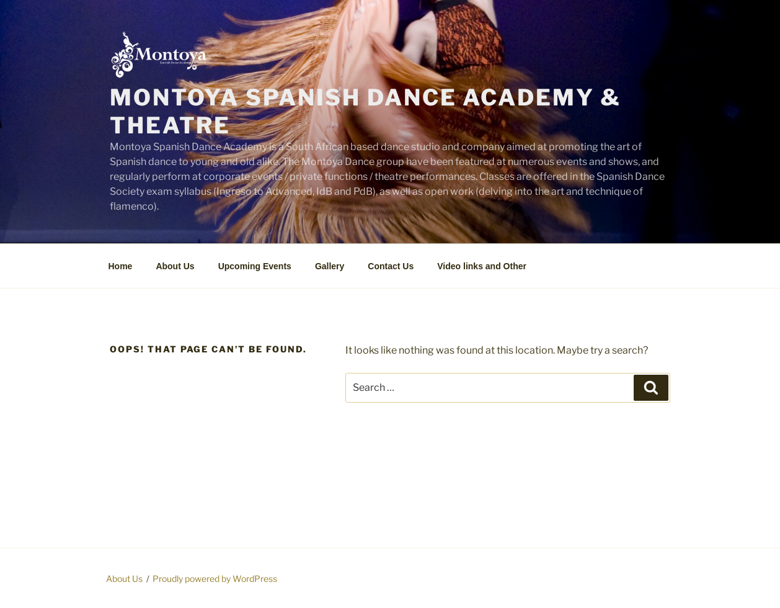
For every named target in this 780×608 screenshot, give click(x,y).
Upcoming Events (254, 266)
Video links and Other (481, 266)
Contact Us (391, 266)
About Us (175, 266)
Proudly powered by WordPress (215, 578)
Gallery (329, 266)
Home (121, 266)
